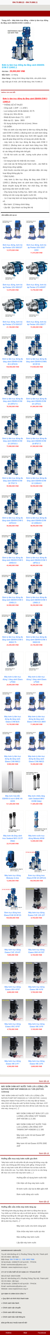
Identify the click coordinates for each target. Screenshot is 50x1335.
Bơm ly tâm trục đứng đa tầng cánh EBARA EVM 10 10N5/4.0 (36, 520)
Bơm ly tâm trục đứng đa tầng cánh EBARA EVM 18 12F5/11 (36, 401)
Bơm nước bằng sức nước (28, 1194)
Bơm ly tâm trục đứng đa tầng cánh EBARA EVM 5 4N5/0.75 (12, 639)
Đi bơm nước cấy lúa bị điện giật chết (32, 1189)
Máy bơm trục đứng (20, 20)
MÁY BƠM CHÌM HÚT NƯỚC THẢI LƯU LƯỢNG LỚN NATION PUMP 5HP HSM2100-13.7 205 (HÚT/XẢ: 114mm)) (24, 1089)
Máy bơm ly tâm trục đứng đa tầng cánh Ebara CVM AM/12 (12, 758)
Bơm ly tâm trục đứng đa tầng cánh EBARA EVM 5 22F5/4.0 (12, 520)
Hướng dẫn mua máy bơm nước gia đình (19, 1159)
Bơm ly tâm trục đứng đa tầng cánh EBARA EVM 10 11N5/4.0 (36, 480)
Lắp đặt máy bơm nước (26, 1243)
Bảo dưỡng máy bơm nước (28, 1237)
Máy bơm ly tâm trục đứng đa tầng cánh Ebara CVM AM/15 (36, 758)
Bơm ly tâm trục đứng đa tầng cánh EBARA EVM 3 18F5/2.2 (36, 560)
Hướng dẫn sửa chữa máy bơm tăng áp (18, 1207)
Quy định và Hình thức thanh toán (16, 1298)
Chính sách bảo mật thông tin (14, 1317)
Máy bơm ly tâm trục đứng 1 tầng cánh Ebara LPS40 (36, 679)
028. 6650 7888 (28, 1259)
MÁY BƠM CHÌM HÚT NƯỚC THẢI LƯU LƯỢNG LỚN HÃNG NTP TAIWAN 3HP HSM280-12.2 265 (31, 1127)
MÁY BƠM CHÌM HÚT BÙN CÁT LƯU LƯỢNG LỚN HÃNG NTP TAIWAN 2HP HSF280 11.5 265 (33, 1116)
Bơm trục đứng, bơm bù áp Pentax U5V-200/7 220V (36, 247)
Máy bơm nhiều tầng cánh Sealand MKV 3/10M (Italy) (36, 798)
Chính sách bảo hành (11, 1303)
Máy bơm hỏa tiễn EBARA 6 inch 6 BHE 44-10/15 (12, 798)
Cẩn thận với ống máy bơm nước (30, 1183)
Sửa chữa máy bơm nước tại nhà (31, 1231)
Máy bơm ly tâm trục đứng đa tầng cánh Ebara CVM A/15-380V (36, 719)
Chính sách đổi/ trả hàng (12, 1312)
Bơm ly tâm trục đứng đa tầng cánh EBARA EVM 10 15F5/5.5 (12, 441)
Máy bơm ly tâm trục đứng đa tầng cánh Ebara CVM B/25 (12, 719)
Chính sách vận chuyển (12, 1308)
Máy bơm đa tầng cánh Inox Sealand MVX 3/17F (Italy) (12, 838)
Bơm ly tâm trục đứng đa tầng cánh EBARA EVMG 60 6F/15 (36, 361)
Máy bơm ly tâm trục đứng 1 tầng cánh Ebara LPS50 (13, 679)
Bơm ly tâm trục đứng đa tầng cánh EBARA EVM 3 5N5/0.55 (36, 639)
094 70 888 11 (15, 1259)
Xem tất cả (44, 1081)
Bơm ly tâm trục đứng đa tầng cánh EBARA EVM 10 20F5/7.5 (12, 401)
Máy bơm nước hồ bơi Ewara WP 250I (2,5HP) (31, 1136)
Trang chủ (6, 20)
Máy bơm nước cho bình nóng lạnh (31, 1226)
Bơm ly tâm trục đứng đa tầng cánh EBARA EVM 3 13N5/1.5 (36, 600)
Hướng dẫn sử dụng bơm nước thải (32, 1178)
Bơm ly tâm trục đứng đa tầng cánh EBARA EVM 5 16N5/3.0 (12, 560)
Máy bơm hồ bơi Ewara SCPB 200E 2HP (32, 1144)
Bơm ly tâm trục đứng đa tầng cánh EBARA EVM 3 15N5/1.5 (12, 600)
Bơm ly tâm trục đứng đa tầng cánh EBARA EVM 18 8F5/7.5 (36, 441)
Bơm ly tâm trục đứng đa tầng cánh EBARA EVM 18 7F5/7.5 (12, 480)
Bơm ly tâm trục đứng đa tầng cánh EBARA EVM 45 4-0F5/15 (12, 361)
